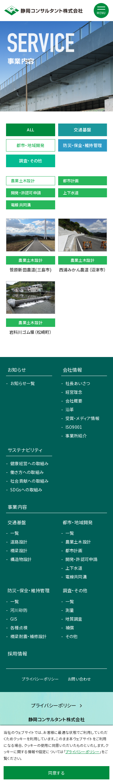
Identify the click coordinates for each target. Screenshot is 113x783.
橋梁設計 (18, 550)
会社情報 (72, 369)
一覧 (14, 533)
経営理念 (74, 392)
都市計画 (74, 550)
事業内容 (17, 506)
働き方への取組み (27, 472)
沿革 (69, 409)
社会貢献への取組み (29, 481)
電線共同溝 (76, 577)
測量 (69, 610)
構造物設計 (21, 559)
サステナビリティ (25, 449)
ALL (30, 130)
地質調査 (74, 619)
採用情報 (17, 653)
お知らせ (17, 369)
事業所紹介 (76, 436)
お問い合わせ (79, 679)
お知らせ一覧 (22, 383)
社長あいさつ (77, 383)
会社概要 (74, 401)
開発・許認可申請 (81, 559)
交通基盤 (82, 130)
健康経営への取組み (29, 463)
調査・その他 (30, 161)
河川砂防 (18, 610)
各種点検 (18, 628)
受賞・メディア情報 (82, 418)
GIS (13, 619)
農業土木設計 (78, 542)
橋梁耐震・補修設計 (28, 636)
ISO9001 (73, 427)
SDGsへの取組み (26, 490)
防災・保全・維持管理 (82, 145)
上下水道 (74, 568)
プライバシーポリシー (40, 679)
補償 (69, 628)
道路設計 (18, 542)
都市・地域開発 (31, 145)
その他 (71, 636)
